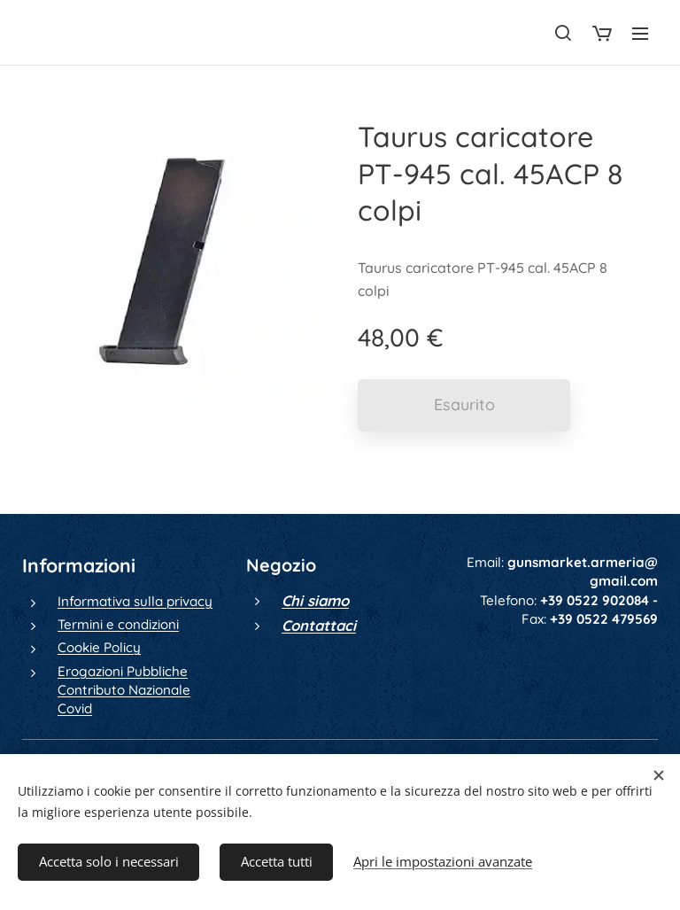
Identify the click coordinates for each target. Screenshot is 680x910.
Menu (640, 34)
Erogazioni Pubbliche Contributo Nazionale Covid (124, 690)
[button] (563, 33)
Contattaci (319, 625)
